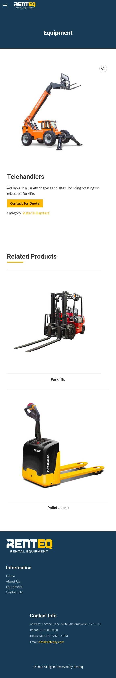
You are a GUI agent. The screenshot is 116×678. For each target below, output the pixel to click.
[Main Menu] (5, 5)
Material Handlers (35, 213)
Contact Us (14, 592)
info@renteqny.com (51, 642)
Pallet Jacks (58, 507)
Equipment (14, 587)
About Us (13, 581)
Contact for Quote (25, 203)
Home (10, 576)
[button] (103, 68)
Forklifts (58, 379)
